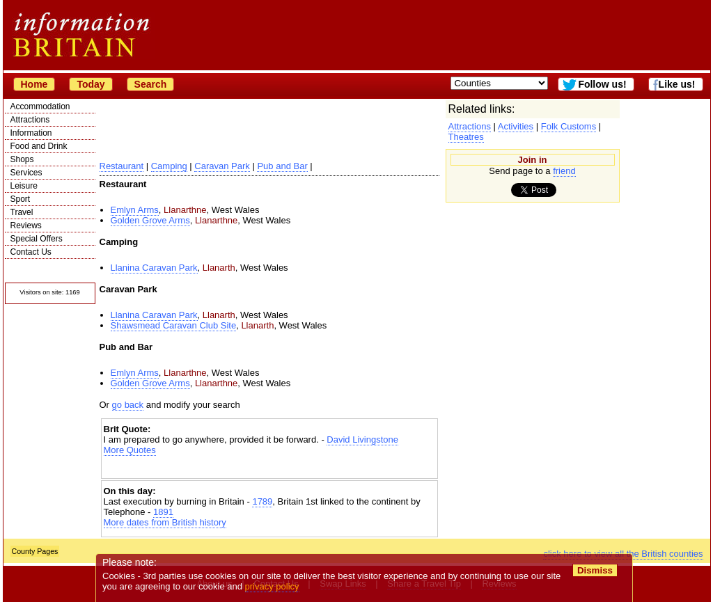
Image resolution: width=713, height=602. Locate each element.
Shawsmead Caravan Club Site (174, 325)
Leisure (24, 186)
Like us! (677, 84)
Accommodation (40, 106)
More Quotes (130, 450)
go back (128, 404)
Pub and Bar (282, 166)
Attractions (30, 120)
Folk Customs (568, 126)
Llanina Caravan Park (154, 267)
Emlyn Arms (135, 210)
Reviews (26, 225)
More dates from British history (165, 522)
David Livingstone (362, 439)
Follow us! (602, 84)
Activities (515, 126)
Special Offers (36, 239)
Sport (20, 199)
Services (26, 172)
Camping (169, 166)
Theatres (466, 137)
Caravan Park (221, 166)
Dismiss (595, 570)
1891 (163, 512)
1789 (262, 501)
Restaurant (122, 166)
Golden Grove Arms (150, 220)
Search (150, 84)
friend (564, 171)
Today (90, 84)
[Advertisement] (269, 467)
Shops (22, 159)
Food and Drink (39, 146)
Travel (21, 212)
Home (34, 84)
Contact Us (31, 252)
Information (31, 133)
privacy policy (272, 586)
